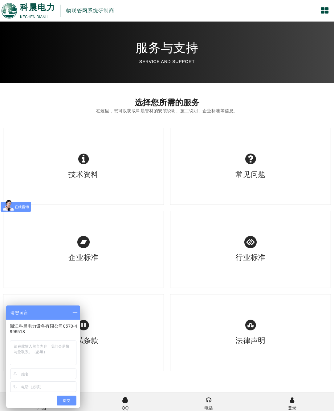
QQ (125, 403)
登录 (292, 403)
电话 (208, 403)
